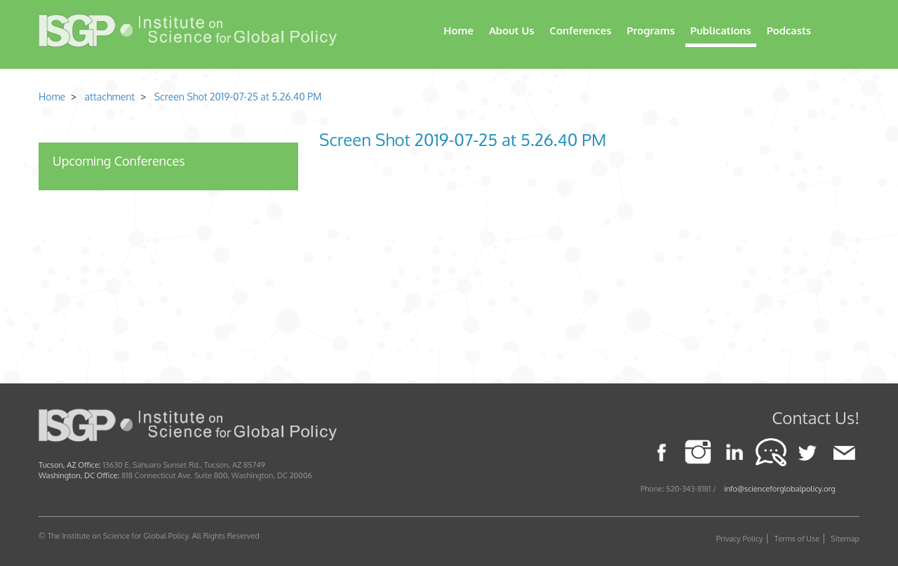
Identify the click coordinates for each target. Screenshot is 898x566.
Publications (720, 30)
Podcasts (789, 30)
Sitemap (845, 539)
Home (458, 30)
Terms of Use (797, 539)
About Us (511, 30)
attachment (108, 97)
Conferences (580, 30)
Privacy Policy (739, 539)
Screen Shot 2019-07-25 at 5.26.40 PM (238, 97)
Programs (650, 30)
